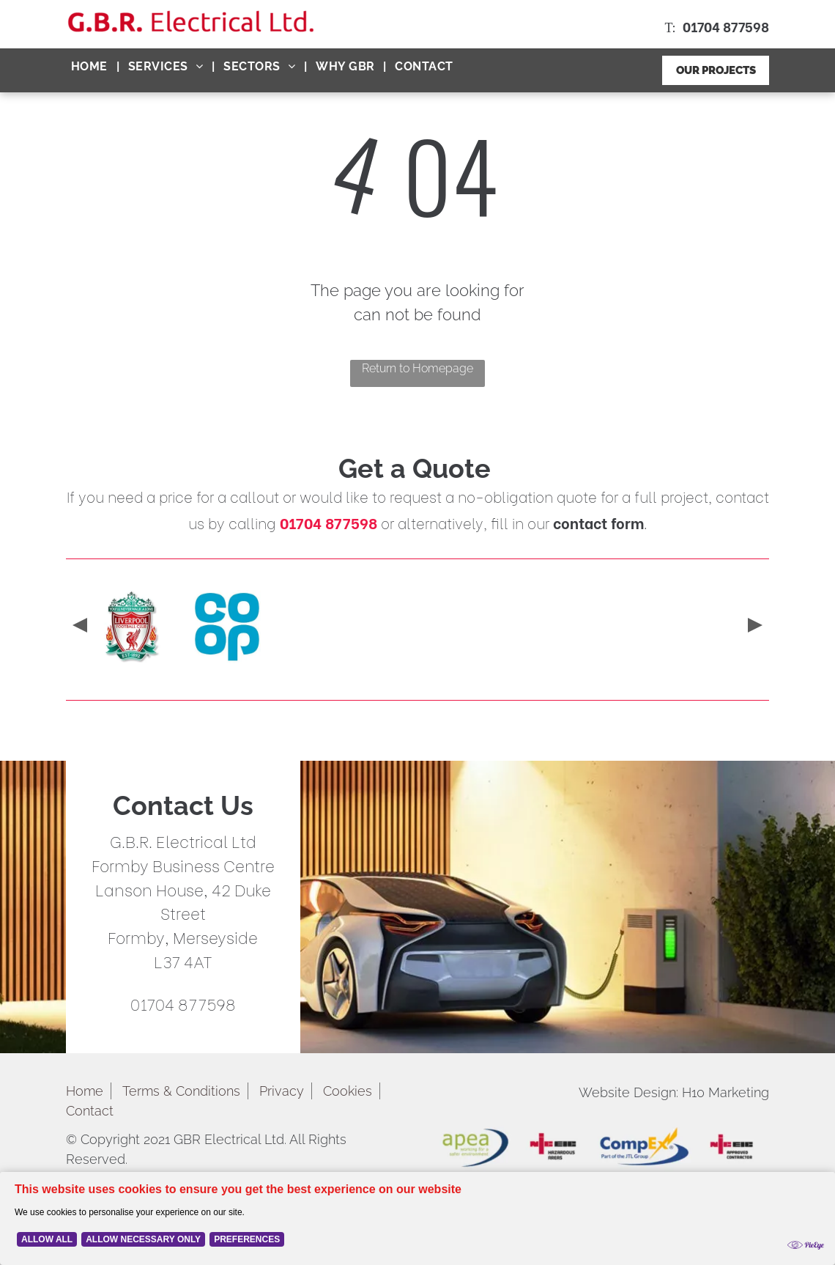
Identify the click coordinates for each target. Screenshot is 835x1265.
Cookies (347, 1091)
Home (84, 1091)
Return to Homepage (417, 368)
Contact (90, 1110)
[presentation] (78, 626)
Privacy (281, 1091)
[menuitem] (90, 66)
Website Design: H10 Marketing (674, 1092)
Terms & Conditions (181, 1091)
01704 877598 (726, 26)
